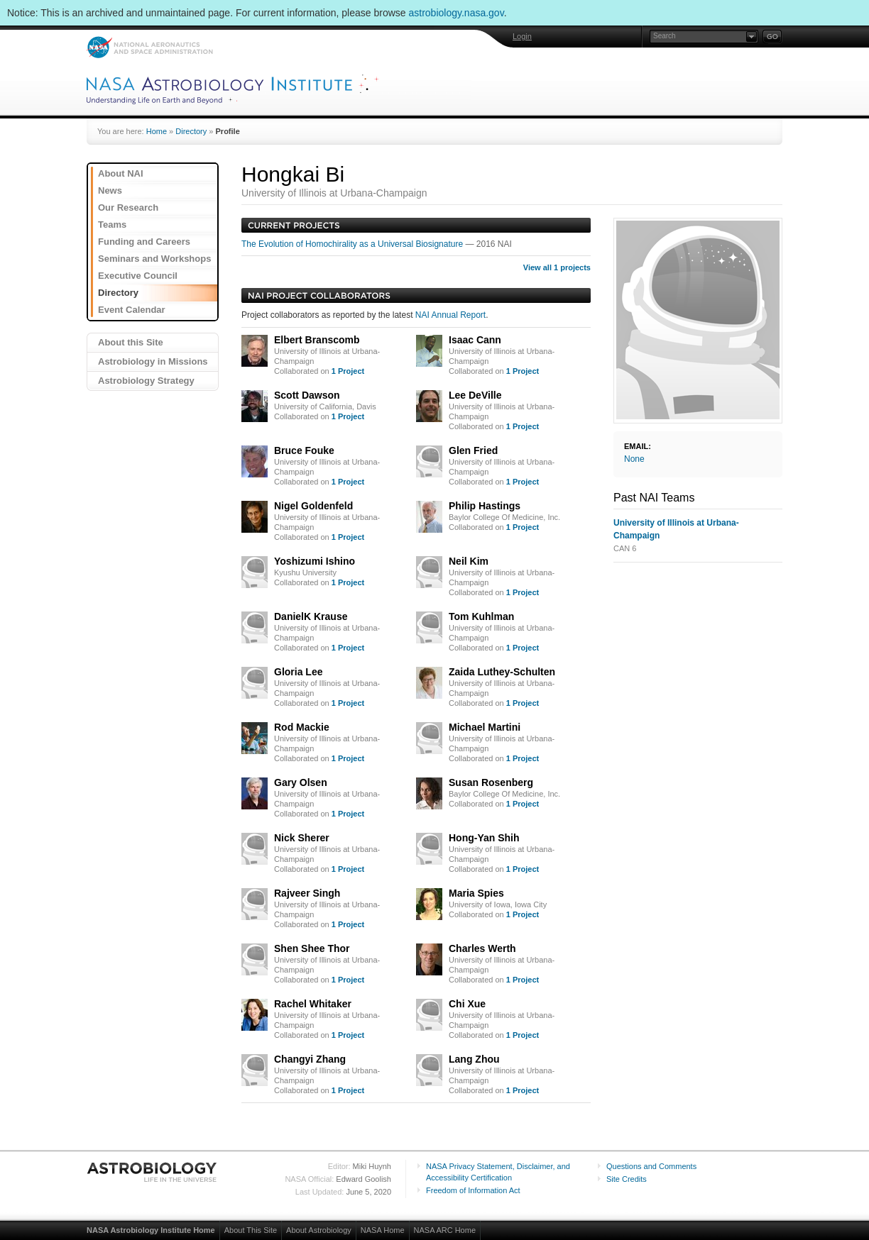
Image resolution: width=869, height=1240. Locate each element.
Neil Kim (468, 561)
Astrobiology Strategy (146, 380)
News (110, 190)
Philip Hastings (484, 505)
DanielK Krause (310, 616)
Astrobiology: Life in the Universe (153, 1172)
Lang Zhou (474, 1059)
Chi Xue (467, 1003)
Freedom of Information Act (473, 1190)
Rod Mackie (301, 727)
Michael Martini (484, 727)
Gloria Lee (298, 671)
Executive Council (137, 275)
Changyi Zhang (310, 1059)
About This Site (250, 1230)
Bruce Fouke (304, 450)
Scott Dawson (307, 395)
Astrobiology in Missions (153, 361)
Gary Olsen (300, 782)
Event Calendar (131, 309)
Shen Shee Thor (312, 948)
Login (522, 36)
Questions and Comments (651, 1166)
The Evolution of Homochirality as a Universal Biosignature (353, 244)
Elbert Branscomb (317, 339)
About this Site (130, 342)
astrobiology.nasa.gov (456, 12)
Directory (191, 131)
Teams (112, 224)
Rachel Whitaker (312, 1003)
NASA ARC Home (445, 1230)
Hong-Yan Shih (484, 837)
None (634, 459)
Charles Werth (482, 948)
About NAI (120, 173)
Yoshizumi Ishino (314, 561)
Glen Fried (473, 450)
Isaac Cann (475, 339)
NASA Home (383, 1230)
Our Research (128, 207)
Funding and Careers (144, 241)
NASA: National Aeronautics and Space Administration (149, 47)
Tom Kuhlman (481, 616)
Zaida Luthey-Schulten (502, 671)
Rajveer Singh (307, 893)
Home (156, 131)
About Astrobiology (318, 1230)
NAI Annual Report (450, 315)
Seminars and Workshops (154, 258)
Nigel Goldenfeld (313, 505)
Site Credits (626, 1179)
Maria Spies (476, 893)
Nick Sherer (301, 837)
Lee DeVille (475, 395)
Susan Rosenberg (491, 782)
